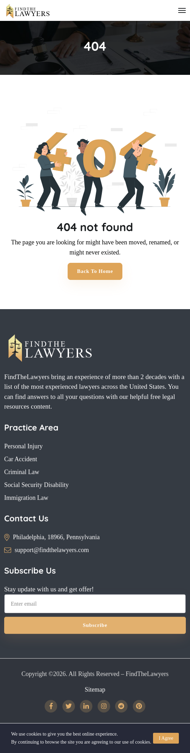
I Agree (166, 738)
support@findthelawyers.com (52, 560)
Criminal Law (21, 482)
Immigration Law (26, 508)
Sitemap (95, 700)
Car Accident (20, 469)
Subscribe (95, 636)
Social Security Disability (36, 495)
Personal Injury (23, 457)
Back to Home (95, 271)
